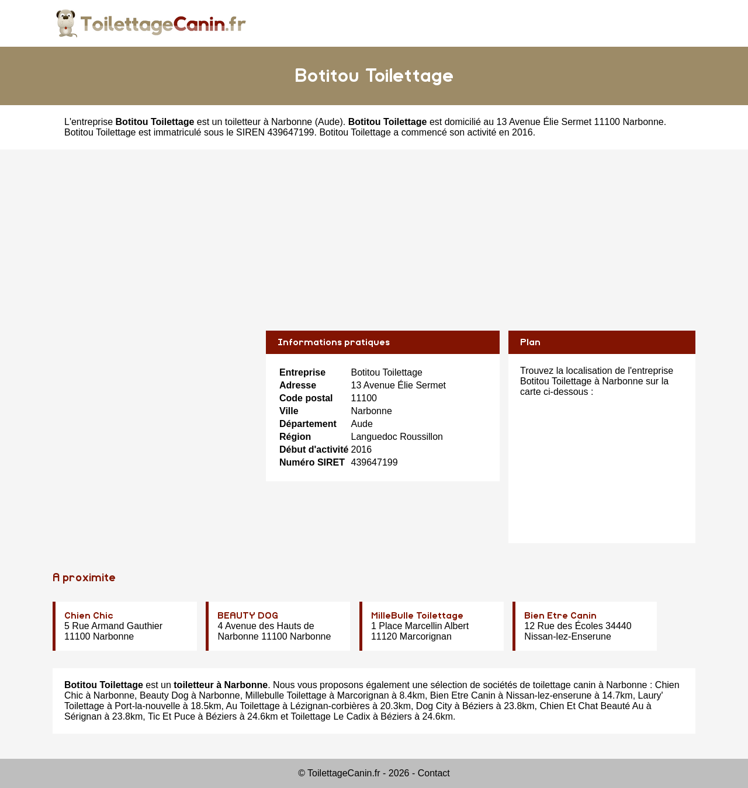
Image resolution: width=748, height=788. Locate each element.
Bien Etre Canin (560, 615)
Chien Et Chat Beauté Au (592, 706)
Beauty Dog (164, 695)
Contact (434, 773)
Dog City (434, 706)
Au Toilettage (253, 706)
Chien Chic (88, 615)
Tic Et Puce (171, 716)
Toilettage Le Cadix (330, 716)
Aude (329, 122)
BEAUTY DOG (247, 615)
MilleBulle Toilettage (417, 615)
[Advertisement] (374, 231)
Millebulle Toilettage (286, 695)
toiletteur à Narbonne (268, 122)
